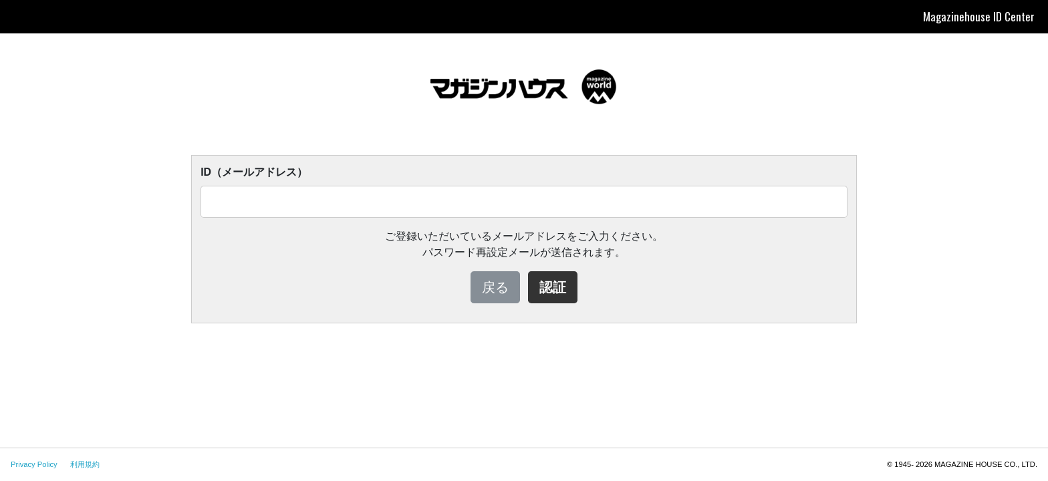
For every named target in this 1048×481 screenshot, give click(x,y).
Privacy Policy (34, 464)
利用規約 (85, 464)
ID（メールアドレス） (254, 172)
